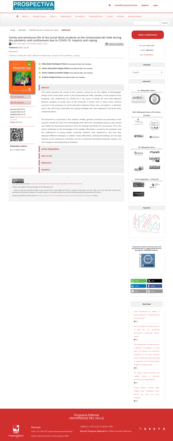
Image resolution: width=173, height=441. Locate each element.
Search (165, 23)
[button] (139, 281)
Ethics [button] (53, 16)
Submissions (66, 16)
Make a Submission (147, 34)
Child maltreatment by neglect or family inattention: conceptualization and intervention (146, 314)
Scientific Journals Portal (126, 5)
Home (12, 30)
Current (109, 16)
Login (155, 5)
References (46, 163)
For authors (80, 16)
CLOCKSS (147, 250)
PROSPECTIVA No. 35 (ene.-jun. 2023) (43, 30)
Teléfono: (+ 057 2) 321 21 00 (92, 426)
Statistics (45, 169)
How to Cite (46, 156)
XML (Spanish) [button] (18, 102)
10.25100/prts (148, 55)
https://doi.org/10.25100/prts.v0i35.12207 (30, 43)
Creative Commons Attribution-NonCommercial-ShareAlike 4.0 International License (56, 184)
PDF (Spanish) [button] (18, 97)
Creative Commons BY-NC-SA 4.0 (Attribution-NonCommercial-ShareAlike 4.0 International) (65, 195)
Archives (120, 16)
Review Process (39, 16)
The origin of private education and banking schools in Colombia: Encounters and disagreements (146, 376)
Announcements (135, 16)
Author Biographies (50, 149)
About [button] (25, 16)
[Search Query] (146, 23)
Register (145, 5)
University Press (95, 16)
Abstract (45, 87)
